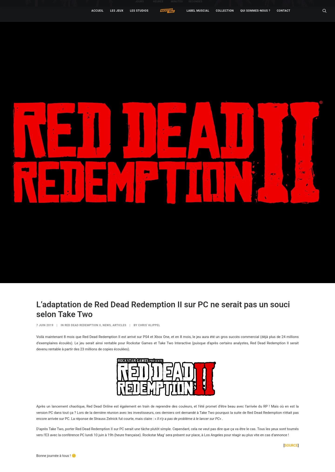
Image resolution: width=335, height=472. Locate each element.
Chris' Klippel (149, 323)
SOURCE (291, 444)
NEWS (107, 323)
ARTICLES (119, 323)
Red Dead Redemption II (83, 323)
